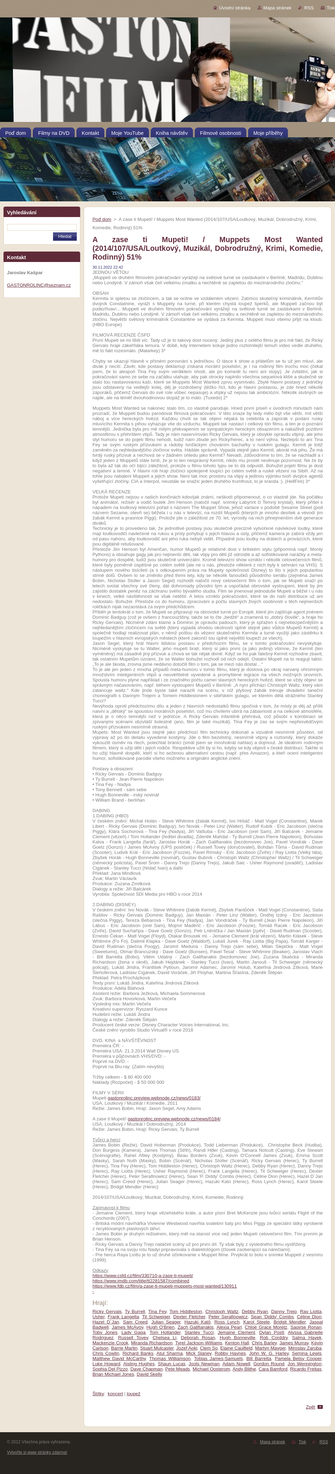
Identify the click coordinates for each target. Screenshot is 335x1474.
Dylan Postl (271, 1332)
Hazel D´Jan (105, 1322)
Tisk (331, 7)
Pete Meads (177, 1369)
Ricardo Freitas (305, 1369)
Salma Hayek (306, 1337)
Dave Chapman (147, 1369)
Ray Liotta (311, 1311)
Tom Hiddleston (186, 1311)
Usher (98, 1316)
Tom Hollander (164, 1332)
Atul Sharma (169, 1353)
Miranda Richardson (152, 1342)
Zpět (310, 1407)
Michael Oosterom (211, 1369)
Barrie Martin (124, 1348)
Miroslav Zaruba (304, 1348)
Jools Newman (203, 1363)
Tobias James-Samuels (218, 1358)
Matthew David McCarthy (119, 1358)
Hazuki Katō (197, 1322)
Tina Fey (157, 1311)
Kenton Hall (237, 1342)
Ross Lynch (226, 1322)
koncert (115, 1393)
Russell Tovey (133, 1337)
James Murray (294, 1342)
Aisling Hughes (139, 1363)
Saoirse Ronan (305, 1327)
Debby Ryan (255, 1311)
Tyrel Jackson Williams (198, 1342)
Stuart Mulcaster (157, 1348)
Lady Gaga (133, 1332)
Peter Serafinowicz (227, 1316)
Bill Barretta (258, 1358)
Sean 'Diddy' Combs (272, 1316)
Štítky (98, 1393)
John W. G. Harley (269, 1353)
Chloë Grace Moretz (266, 1327)
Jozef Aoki (187, 1348)
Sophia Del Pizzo (110, 1369)
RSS (309, 7)
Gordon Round (268, 1363)
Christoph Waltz (221, 1311)
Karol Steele (256, 1322)
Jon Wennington (304, 1363)
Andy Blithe (244, 1369)
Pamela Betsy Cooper (298, 1358)
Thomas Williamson (170, 1358)
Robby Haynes (230, 1353)
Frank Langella (123, 1316)
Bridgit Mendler (290, 1322)
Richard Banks (137, 1353)
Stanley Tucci (199, 1332)
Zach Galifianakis (196, 1327)
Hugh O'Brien (160, 1327)
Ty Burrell (135, 1311)
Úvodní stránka (234, 7)
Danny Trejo (284, 1311)
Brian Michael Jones (113, 1374)
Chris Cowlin (105, 1353)
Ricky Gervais (107, 1311)
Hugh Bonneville (237, 1337)
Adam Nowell (236, 1363)
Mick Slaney (198, 1353)
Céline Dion (309, 1316)
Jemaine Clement (236, 1332)
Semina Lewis (307, 1353)
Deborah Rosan (198, 1337)
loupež (133, 1393)
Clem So (209, 1348)
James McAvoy (127, 1327)
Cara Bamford (273, 1369)
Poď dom (101, 219)
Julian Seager (166, 1322)
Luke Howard (106, 1363)
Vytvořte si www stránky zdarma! (37, 1452)
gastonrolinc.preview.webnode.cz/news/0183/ (154, 1098)
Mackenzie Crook (110, 1342)
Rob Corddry (274, 1337)
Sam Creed (135, 1322)
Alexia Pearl (228, 1327)
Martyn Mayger (270, 1348)
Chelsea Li (164, 1337)
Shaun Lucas (171, 1363)
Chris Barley (264, 1342)
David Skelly (149, 1374)
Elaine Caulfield (236, 1348)
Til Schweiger (156, 1316)
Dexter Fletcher (189, 1316)
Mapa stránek (277, 7)
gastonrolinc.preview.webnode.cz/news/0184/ (174, 1118)
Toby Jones (104, 1332)
